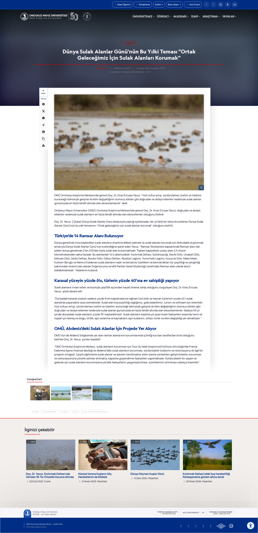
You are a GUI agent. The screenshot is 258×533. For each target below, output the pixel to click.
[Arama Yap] (228, 4)
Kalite (159, 4)
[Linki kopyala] (43, 139)
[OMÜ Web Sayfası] (49, 16)
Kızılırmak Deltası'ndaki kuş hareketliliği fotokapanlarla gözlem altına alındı (206, 475)
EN (234, 4)
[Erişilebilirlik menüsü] (250, 525)
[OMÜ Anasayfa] (206, 4)
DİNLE (43, 92)
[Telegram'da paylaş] (43, 125)
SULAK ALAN (50, 411)
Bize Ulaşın (174, 4)
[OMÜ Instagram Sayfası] (196, 526)
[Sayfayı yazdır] (43, 145)
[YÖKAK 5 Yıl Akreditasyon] (87, 16)
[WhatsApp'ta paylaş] (43, 118)
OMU (37, 411)
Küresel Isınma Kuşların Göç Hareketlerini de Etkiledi (95, 475)
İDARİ (194, 16)
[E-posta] (213, 4)
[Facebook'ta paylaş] (43, 104)
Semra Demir (101, 68)
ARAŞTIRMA (210, 16)
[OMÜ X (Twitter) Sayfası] (203, 526)
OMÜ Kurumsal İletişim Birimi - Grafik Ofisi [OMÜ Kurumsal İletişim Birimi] (44, 524)
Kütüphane (143, 4)
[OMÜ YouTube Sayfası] (181, 526)
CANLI (65, 411)
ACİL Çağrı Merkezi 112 (193, 512)
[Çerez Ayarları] (231, 526)
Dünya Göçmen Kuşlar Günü (147, 473)
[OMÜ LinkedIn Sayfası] (188, 526)
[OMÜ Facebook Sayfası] (210, 526)
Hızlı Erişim (193, 4)
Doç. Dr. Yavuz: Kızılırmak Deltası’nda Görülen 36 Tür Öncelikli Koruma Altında (50, 475)
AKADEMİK (180, 16)
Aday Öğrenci (122, 4)
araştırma (129, 43)
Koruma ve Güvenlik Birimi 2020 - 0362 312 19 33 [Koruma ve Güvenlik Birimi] (220, 513)
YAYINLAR (228, 16)
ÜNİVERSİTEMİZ (142, 16)
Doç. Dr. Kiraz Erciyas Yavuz (95, 411)
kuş (75, 411)
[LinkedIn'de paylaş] (43, 132)
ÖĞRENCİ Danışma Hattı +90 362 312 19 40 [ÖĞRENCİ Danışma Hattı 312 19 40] (167, 513)
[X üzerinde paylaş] (43, 111)
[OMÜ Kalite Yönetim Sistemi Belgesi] (221, 526)
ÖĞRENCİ (163, 16)
